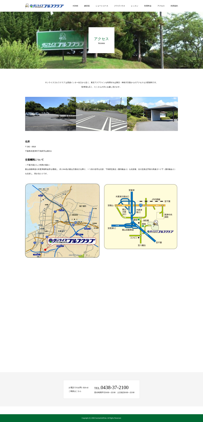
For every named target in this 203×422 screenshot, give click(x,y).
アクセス (161, 6)
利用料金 (147, 6)
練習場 (87, 6)
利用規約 (174, 6)
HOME (75, 6)
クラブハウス (119, 6)
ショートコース (102, 6)
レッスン (134, 6)
